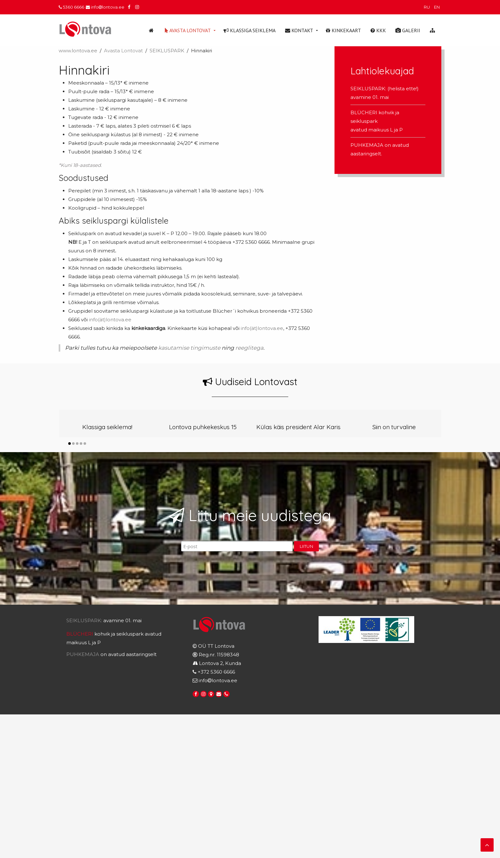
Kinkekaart (343, 30)
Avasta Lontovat (188, 30)
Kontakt (299, 30)
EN (437, 7)
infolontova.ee (105, 7)
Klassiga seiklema (250, 30)
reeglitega (248, 348)
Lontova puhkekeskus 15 (203, 427)
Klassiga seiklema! (107, 427)
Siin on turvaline (394, 427)
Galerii (407, 30)
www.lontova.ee (78, 51)
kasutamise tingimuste (188, 348)
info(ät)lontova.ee (110, 320)
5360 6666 (71, 7)
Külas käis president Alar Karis (298, 427)
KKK (378, 30)
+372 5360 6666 (216, 672)
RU (427, 7)
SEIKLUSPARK (167, 51)
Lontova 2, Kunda (220, 663)
